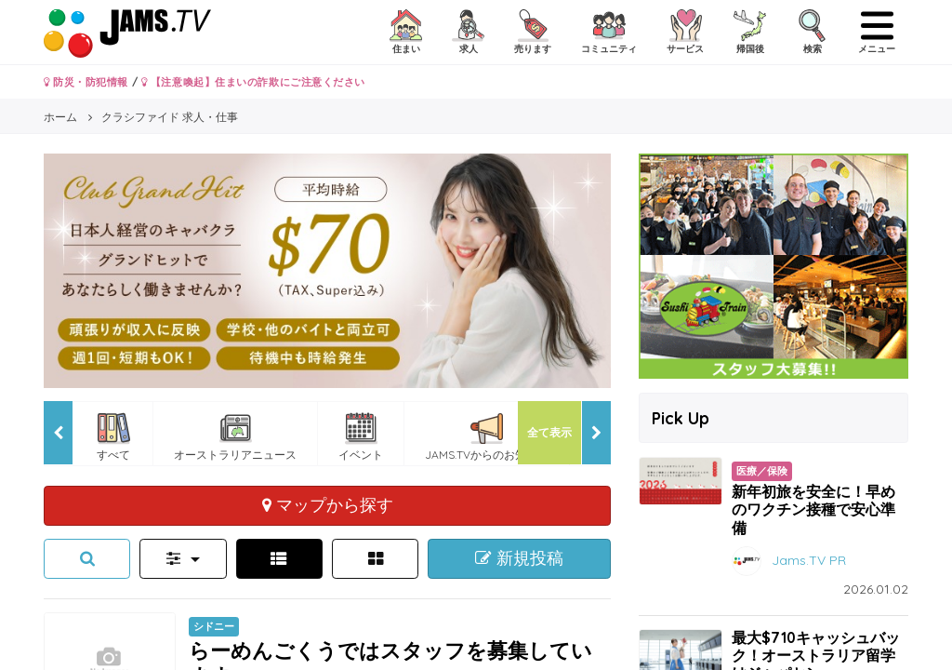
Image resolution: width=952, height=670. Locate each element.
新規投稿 (519, 558)
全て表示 (549, 432)
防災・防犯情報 (86, 81)
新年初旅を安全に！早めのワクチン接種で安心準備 (813, 509)
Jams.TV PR (809, 559)
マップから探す (327, 504)
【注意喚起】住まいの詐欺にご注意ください (253, 81)
